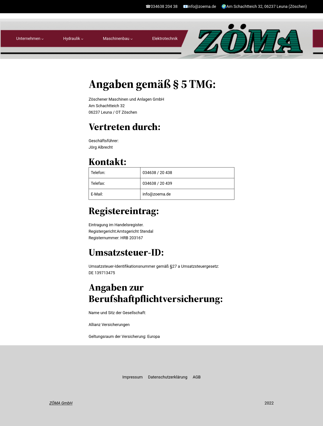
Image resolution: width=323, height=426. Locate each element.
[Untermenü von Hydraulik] (82, 38)
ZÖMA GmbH (60, 403)
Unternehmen (28, 38)
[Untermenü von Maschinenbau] (131, 38)
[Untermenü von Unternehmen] (42, 38)
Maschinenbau (116, 38)
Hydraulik (71, 38)
